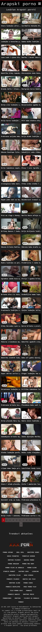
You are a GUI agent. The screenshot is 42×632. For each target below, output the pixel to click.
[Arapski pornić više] (39, 4)
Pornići (29, 590)
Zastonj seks (23, 571)
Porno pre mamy (28, 564)
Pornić (21, 602)
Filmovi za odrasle (31, 598)
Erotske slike (14, 583)
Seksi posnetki (13, 556)
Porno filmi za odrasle (14, 567)
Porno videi (28, 583)
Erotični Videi (33, 552)
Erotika (18, 598)
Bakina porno (29, 560)
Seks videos (28, 575)
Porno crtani (8, 552)
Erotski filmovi (14, 560)
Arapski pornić (12, 625)
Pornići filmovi (13, 579)
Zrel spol (20, 552)
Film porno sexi (16, 590)
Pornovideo (7, 598)
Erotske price (28, 594)
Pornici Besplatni (13, 587)
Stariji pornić (9, 571)
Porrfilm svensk (28, 556)
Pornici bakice (14, 594)
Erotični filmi (15, 575)
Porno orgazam (13, 564)
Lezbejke (35, 571)
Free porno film (30, 587)
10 (34, 520)
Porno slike (32, 567)
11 (38, 520)
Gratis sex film (29, 579)
